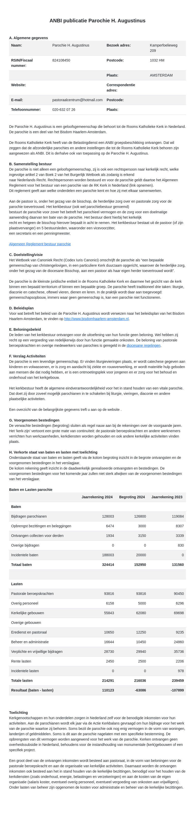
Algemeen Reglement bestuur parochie (40, 244)
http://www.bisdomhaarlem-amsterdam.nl (96, 319)
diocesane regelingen (143, 345)
